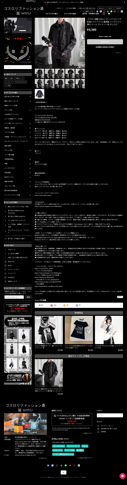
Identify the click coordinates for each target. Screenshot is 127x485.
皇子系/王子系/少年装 (11, 96)
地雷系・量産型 (9, 128)
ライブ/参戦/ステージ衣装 (13, 119)
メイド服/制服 (9, 155)
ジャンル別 (8, 110)
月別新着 (7, 173)
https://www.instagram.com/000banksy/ (48, 206)
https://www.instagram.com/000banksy (48, 273)
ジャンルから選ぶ (71, 14)
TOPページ (60, 8)
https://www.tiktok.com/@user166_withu (49, 286)
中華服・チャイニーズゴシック (15, 137)
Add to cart (105, 42)
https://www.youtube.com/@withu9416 (48, 282)
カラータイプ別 (9, 186)
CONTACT (118, 8)
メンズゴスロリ (9, 168)
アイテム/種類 (9, 132)
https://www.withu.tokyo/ (43, 195)
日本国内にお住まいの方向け (105, 47)
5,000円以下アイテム (11, 114)
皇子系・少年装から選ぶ (90, 14)
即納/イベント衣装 (10, 105)
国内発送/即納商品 (10, 190)
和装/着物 (7, 146)
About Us (101, 8)
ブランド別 (8, 150)
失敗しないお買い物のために (87, 8)
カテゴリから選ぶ (53, 14)
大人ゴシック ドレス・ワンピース (16, 141)
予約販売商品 (9, 159)
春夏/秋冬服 (8, 181)
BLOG (110, 8)
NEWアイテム (9, 177)
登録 (28, 297)
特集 (6, 164)
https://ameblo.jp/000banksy (44, 277)
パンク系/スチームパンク (13, 123)
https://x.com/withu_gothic (44, 268)
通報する (120, 297)
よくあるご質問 (71, 8)
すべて (41, 305)
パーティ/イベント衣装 (12, 195)
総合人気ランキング (11, 101)
